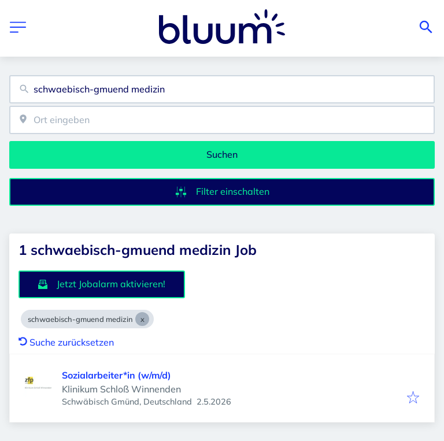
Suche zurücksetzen (66, 342)
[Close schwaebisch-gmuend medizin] (142, 319)
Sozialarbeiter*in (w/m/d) (116, 375)
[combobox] (222, 89)
